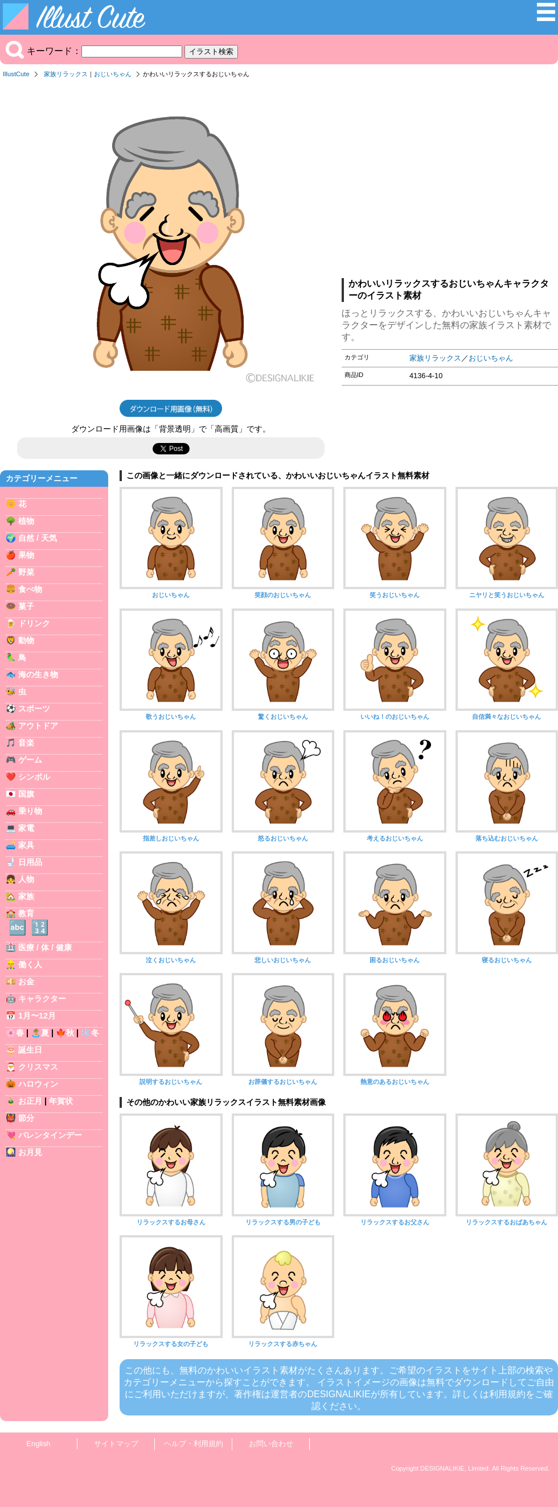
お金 (26, 981)
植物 (26, 520)
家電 (26, 828)
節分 (26, 1118)
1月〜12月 (37, 1015)
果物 (26, 555)
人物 (26, 879)
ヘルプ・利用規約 (193, 1443)
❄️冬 (90, 1032)
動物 (26, 640)
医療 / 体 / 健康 (45, 947)
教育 (26, 913)
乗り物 (30, 810)
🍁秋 (65, 1032)
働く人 (30, 964)
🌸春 (15, 1032)
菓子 (26, 606)
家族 (26, 896)
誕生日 (30, 1049)
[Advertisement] (450, 181)
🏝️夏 (40, 1032)
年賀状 (61, 1101)
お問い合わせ (271, 1443)
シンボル (34, 776)
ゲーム (30, 759)
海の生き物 (38, 674)
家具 (26, 845)
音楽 (26, 742)
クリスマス (38, 1066)
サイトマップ (116, 1443)
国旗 (26, 793)
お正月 (30, 1101)
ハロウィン (38, 1083)
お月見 (30, 1152)
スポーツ (34, 708)
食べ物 (30, 589)
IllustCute (16, 74)
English (39, 1443)
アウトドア (38, 725)
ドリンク (34, 623)
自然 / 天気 (37, 538)
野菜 (26, 572)
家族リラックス (66, 74)
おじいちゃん (113, 74)
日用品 (30, 862)
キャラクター (42, 998)
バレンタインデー (50, 1135)
